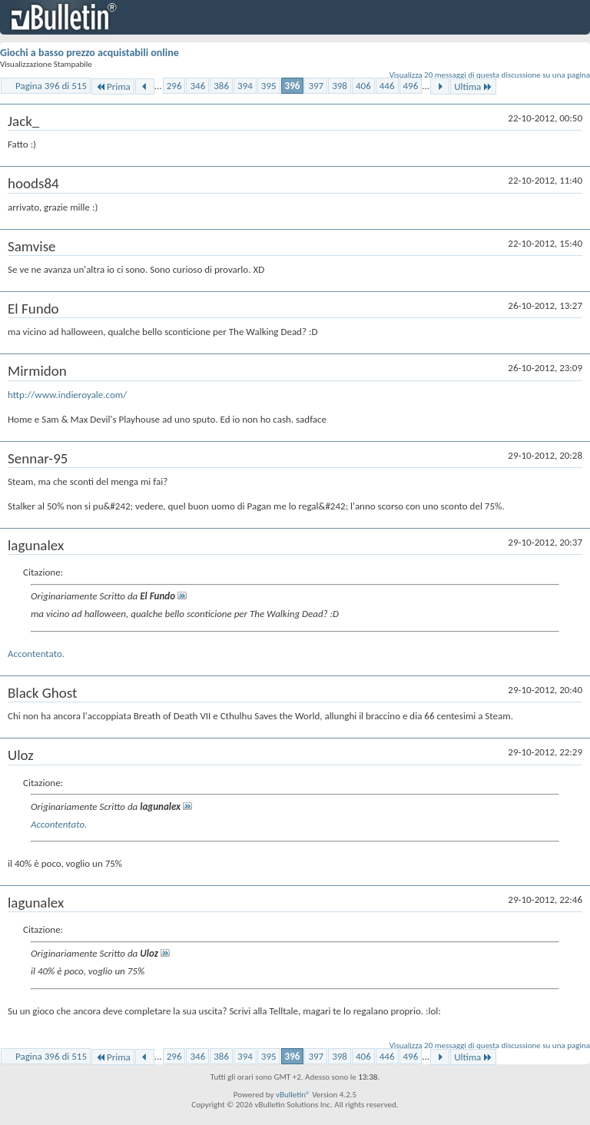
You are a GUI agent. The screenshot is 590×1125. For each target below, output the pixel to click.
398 (339, 85)
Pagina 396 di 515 (51, 85)
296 (174, 85)
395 (269, 85)
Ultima (473, 86)
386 (221, 85)
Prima (113, 86)
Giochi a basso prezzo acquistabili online (89, 52)
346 (197, 85)
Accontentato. (36, 653)
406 (363, 85)
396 (292, 85)
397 (315, 85)
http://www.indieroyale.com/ (67, 394)
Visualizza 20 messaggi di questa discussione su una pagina (489, 75)
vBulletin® (293, 1095)
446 (387, 85)
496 (411, 85)
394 (245, 85)
